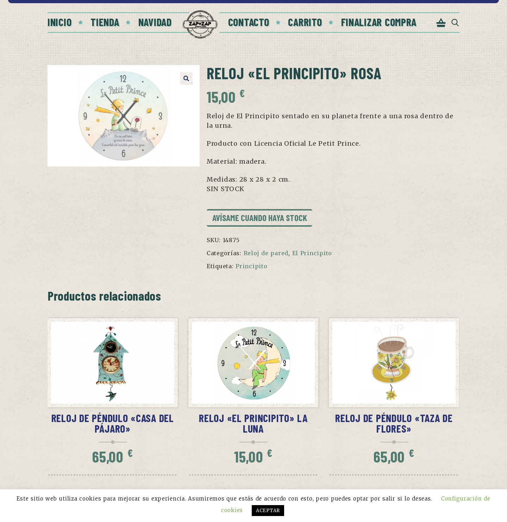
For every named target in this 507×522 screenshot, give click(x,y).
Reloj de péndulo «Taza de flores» (393, 423)
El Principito (312, 253)
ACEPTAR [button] (268, 511)
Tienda (104, 21)
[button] (186, 78)
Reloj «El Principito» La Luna (253, 423)
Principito (251, 266)
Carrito (305, 21)
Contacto (248, 21)
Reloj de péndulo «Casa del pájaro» (112, 423)
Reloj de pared (266, 253)
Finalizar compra (379, 21)
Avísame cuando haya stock (259, 217)
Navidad (155, 21)
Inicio (59, 21)
